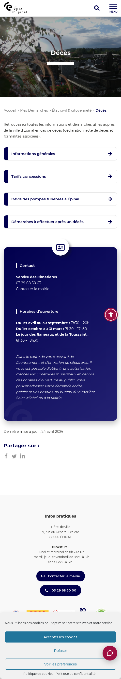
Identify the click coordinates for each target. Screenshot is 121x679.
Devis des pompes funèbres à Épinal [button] (45, 199)
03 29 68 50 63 (28, 283)
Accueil (10, 110)
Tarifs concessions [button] (28, 176)
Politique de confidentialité (75, 674)
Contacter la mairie (32, 289)
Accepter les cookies (60, 637)
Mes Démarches (34, 110)
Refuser (60, 650)
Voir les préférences (60, 664)
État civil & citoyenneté (71, 110)
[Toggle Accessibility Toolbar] (111, 314)
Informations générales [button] (33, 153)
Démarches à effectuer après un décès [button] (47, 221)
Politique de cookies (38, 674)
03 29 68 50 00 (60, 590)
